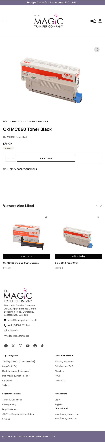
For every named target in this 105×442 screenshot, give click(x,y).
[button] (101, 206)
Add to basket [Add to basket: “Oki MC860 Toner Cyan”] (78, 256)
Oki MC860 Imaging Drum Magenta (21, 262)
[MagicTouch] (48, 20)
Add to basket (46, 158)
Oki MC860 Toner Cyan (66, 262)
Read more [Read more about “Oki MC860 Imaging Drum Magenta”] (26, 256)
